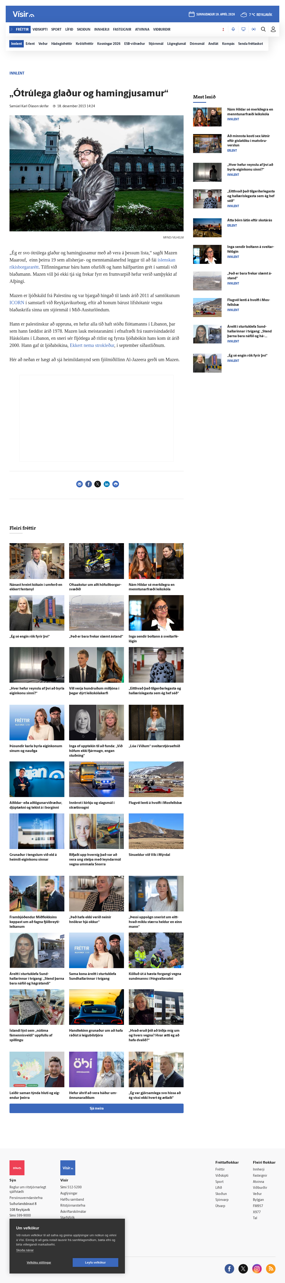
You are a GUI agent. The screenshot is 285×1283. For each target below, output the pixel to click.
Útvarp (220, 1206)
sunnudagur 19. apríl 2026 (215, 14)
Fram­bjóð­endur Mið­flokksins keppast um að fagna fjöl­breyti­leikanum (35, 922)
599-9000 (24, 1216)
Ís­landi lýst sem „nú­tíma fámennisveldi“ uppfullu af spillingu (31, 1035)
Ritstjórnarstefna (72, 1206)
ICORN (17, 302)
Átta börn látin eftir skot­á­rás (249, 220)
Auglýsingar (68, 1193)
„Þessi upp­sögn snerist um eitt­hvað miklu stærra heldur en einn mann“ (155, 922)
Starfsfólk (67, 1218)
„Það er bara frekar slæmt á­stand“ (96, 637)
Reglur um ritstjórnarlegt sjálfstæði (28, 1190)
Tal (255, 1218)
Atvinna (258, 1182)
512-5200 (74, 1187)
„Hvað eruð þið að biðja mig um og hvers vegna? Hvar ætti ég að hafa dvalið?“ (154, 1035)
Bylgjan (258, 1200)
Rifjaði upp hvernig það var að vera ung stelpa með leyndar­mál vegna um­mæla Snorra (95, 859)
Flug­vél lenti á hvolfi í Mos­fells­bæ (155, 803)
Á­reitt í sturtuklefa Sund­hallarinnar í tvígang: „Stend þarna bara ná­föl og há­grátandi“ (37, 978)
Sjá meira (97, 1108)
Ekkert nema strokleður (92, 345)
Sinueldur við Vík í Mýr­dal (149, 855)
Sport (219, 1182)
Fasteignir (260, 1176)
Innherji (259, 1169)
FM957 (258, 1206)
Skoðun (221, 1194)
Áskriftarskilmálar (73, 1212)
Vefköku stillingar (39, 1262)
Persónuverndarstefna (26, 1198)
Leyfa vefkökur (95, 1262)
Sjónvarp (221, 1200)
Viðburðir (260, 1188)
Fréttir (220, 1169)
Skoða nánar (25, 1250)
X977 (257, 1212)
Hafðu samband (72, 1200)
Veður (257, 1194)
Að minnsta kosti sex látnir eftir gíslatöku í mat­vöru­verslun (248, 141)
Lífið (218, 1188)
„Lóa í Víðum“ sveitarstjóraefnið (154, 746)
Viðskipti (221, 1176)
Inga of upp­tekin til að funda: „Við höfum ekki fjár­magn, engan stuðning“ (96, 751)
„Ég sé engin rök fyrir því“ (30, 637)
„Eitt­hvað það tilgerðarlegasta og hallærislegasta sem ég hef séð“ (251, 196)
